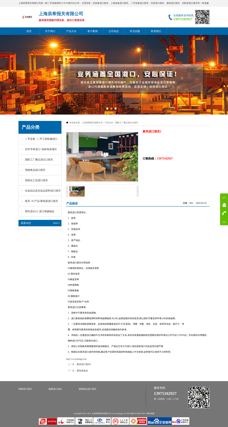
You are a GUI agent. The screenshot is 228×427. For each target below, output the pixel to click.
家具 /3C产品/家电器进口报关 (41, 201)
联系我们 (156, 31)
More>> (56, 223)
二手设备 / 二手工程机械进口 (41, 139)
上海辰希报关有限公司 (92, 122)
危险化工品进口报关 (36, 180)
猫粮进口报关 (55, 389)
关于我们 (50, 31)
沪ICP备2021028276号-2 (136, 413)
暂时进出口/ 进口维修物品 (39, 211)
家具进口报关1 (84, 364)
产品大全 (71, 31)
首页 (29, 31)
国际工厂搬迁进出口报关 (126, 122)
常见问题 (135, 31)
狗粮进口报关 (25, 389)
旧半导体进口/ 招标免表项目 (41, 149)
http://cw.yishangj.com (76, 359)
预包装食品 (82, 370)
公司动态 (114, 31)
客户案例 (92, 31)
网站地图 (150, 413)
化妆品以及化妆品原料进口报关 (43, 190)
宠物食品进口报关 (35, 170)
